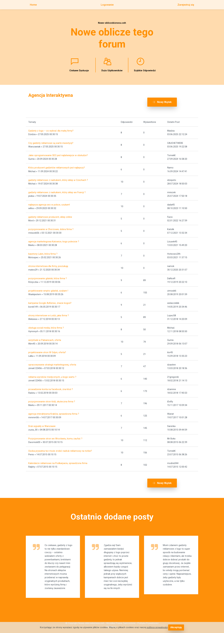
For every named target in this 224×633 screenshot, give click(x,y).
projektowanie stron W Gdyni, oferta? (47, 349)
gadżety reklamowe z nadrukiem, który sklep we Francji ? (57, 189)
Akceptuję (176, 627)
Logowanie (107, 4)
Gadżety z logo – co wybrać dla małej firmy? (50, 128)
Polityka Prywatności (148, 621)
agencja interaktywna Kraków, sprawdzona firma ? (53, 411)
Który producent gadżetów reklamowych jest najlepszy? (56, 165)
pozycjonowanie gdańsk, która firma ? (47, 275)
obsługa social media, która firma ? (46, 325)
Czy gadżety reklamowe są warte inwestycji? (50, 140)
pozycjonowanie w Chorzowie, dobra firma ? (50, 226)
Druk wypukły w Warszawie (42, 423)
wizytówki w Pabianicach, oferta (44, 337)
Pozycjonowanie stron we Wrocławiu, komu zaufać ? (55, 436)
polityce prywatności (157, 627)
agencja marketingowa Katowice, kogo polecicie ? (53, 239)
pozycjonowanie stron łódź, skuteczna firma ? (51, 399)
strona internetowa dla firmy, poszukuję (48, 263)
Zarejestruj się (185, 4)
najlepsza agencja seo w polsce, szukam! (49, 202)
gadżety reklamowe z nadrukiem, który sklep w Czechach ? (58, 177)
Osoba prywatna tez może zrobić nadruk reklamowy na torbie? (60, 448)
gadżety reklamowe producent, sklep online (50, 214)
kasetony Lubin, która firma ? (42, 251)
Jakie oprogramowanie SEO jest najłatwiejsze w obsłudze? (58, 152)
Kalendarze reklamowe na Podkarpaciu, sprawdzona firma (57, 460)
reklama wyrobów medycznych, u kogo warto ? (52, 374)
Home (33, 4)
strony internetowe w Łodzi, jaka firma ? (48, 312)
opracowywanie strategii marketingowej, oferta (52, 362)
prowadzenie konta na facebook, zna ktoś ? (50, 386)
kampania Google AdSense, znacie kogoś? (49, 300)
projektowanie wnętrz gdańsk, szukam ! (48, 288)
